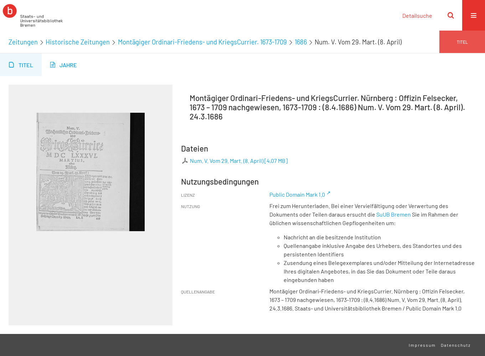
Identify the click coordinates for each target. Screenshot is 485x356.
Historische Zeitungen (78, 42)
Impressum (422, 344)
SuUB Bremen (393, 214)
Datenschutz (456, 344)
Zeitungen (23, 42)
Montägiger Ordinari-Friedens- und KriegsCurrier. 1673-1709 (202, 42)
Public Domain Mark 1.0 (297, 194)
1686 (301, 42)
